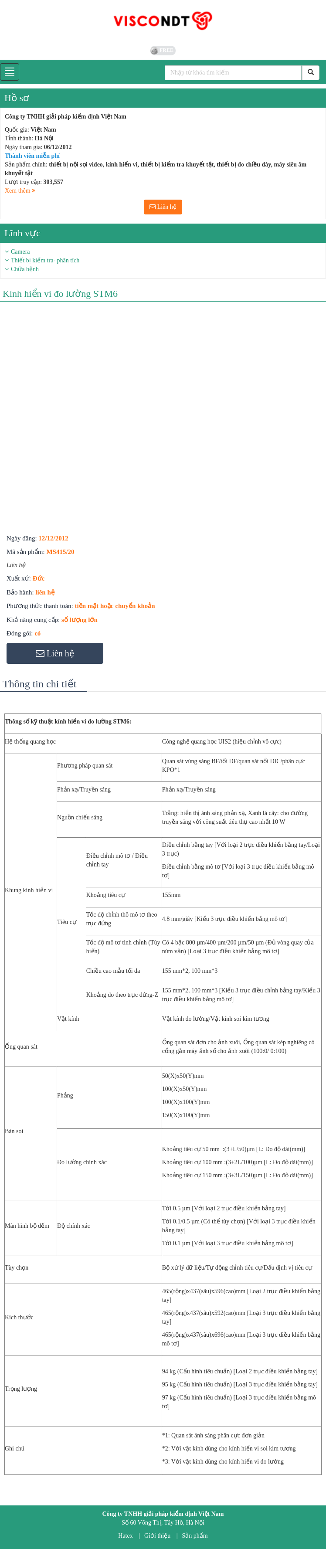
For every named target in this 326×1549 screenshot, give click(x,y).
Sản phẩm (195, 1535)
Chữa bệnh (25, 269)
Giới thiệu (157, 1535)
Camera (20, 251)
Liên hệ (163, 207)
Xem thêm (20, 190)
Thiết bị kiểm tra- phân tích (45, 260)
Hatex (125, 1535)
